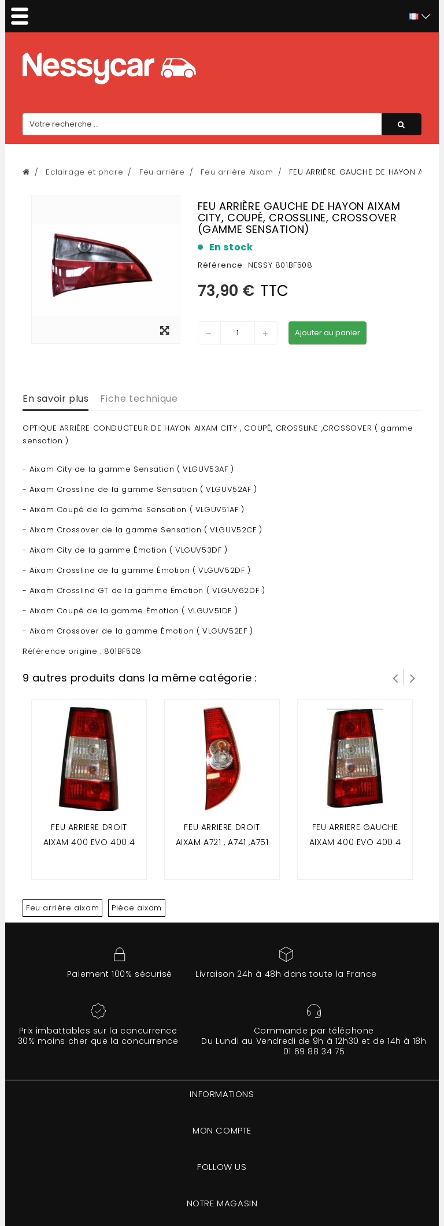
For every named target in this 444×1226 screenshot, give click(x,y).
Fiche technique (138, 398)
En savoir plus (55, 398)
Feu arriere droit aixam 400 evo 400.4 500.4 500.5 (89, 841)
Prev (395, 677)
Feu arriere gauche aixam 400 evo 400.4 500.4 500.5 (355, 841)
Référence (220, 265)
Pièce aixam (137, 907)
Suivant (412, 677)
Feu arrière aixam (62, 907)
